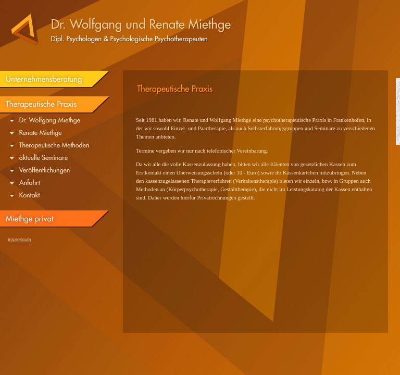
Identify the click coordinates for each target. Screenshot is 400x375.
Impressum (19, 239)
